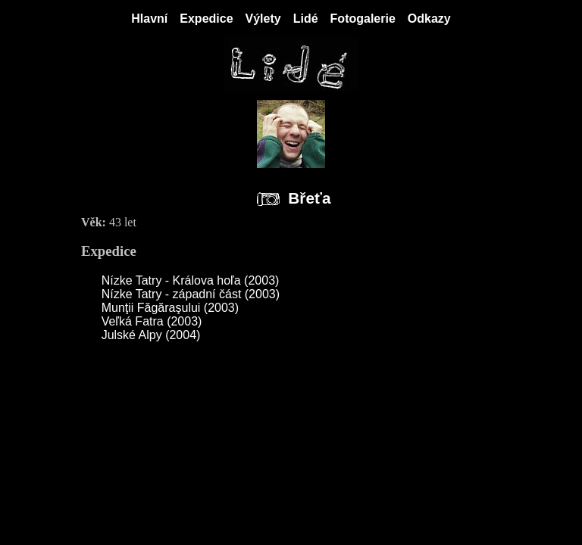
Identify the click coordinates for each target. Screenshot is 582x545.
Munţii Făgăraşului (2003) (170, 307)
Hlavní (149, 18)
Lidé (305, 18)
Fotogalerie (363, 18)
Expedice (206, 18)
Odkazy (429, 18)
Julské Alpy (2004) (151, 335)
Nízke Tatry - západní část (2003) (191, 294)
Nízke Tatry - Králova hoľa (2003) (191, 280)
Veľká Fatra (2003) (152, 321)
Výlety (263, 18)
